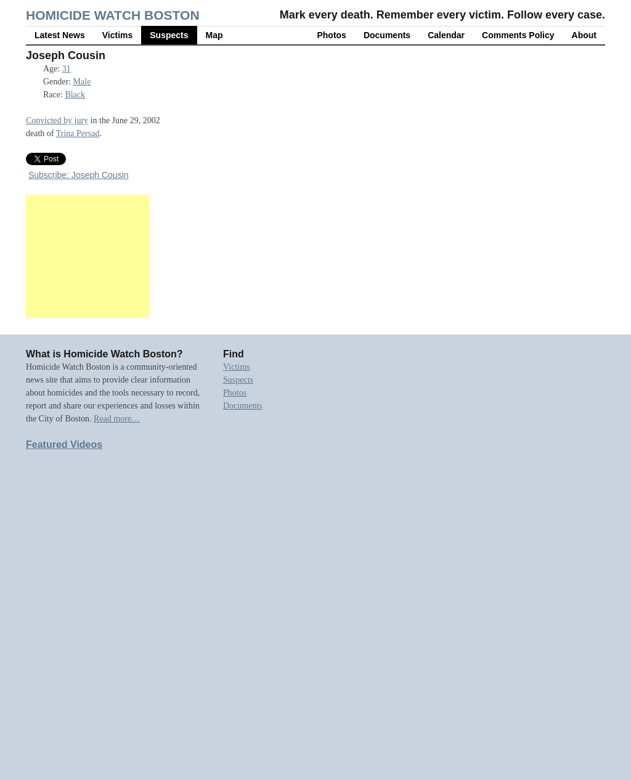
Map (214, 35)
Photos (331, 35)
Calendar (446, 35)
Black (75, 94)
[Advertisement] (87, 256)
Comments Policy (518, 35)
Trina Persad (78, 133)
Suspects (169, 35)
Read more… (117, 418)
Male (82, 81)
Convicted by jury (57, 120)
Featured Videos (64, 444)
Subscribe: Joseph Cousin (78, 175)
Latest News (60, 35)
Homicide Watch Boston (113, 15)
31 (66, 68)
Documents (387, 35)
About (584, 35)
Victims (117, 35)
